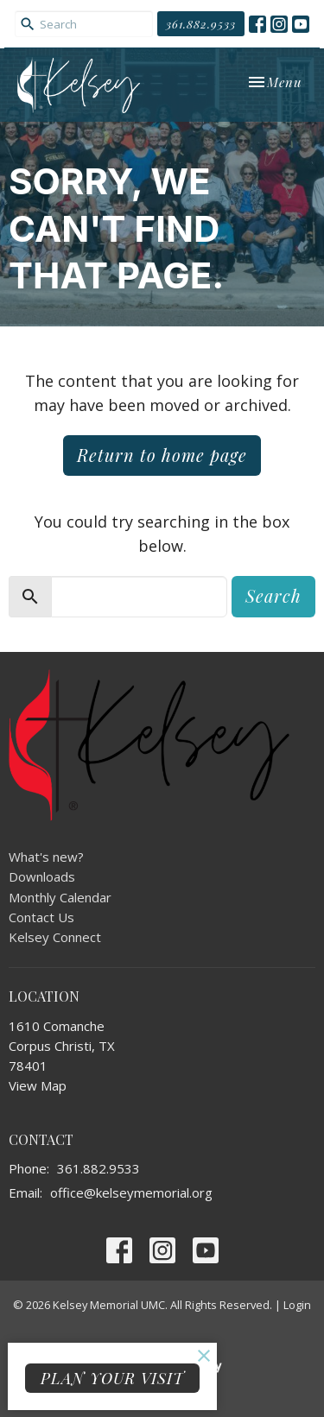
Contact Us (41, 917)
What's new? (46, 856)
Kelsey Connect (55, 937)
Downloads (42, 876)
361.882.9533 (201, 23)
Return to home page (162, 454)
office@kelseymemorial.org (131, 1192)
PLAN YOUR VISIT (112, 1378)
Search (273, 595)
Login (297, 1305)
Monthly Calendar (60, 897)
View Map (38, 1085)
